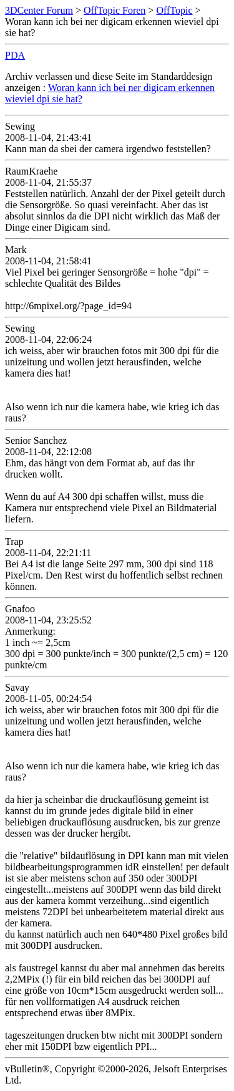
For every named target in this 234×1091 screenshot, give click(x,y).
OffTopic (174, 10)
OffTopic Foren (114, 10)
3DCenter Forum (39, 10)
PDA (15, 55)
